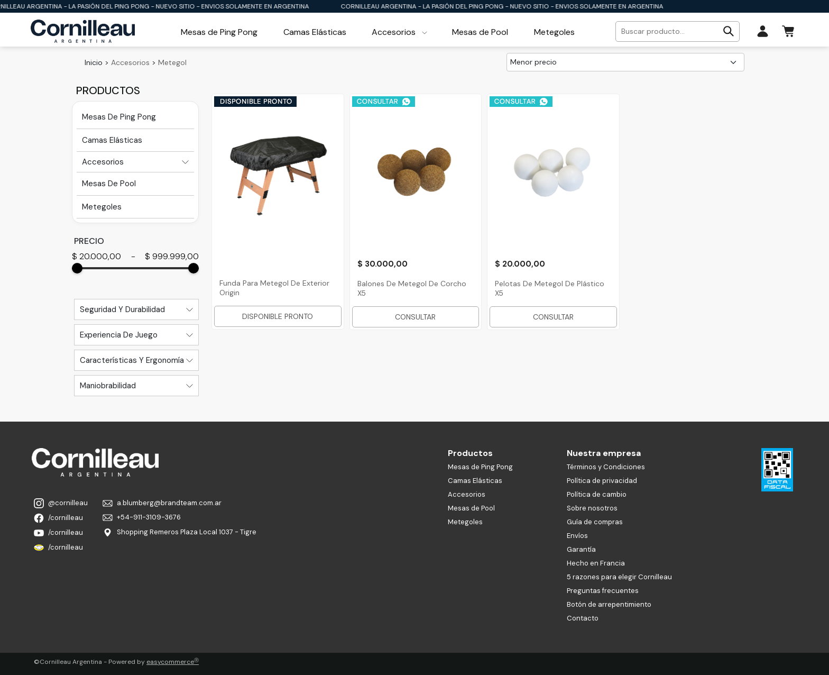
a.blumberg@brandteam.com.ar (162, 502)
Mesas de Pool (471, 508)
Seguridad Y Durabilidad (122, 309)
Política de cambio (597, 494)
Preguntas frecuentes (603, 590)
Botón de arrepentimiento (609, 604)
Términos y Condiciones (606, 466)
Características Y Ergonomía (132, 360)
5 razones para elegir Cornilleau (619, 576)
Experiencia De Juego (119, 335)
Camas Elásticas (475, 480)
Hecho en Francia (596, 563)
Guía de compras (595, 521)
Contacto (582, 618)
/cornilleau (58, 518)
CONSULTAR (415, 317)
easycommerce (172, 662)
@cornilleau (61, 503)
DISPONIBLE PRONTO (277, 316)
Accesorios (130, 62)
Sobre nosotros (592, 508)
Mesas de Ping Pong (480, 466)
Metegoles (465, 521)
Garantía (581, 549)
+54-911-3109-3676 (142, 517)
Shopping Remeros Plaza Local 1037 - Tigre (179, 533)
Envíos (577, 535)
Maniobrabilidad (108, 385)
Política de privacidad (602, 480)
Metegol (172, 62)
